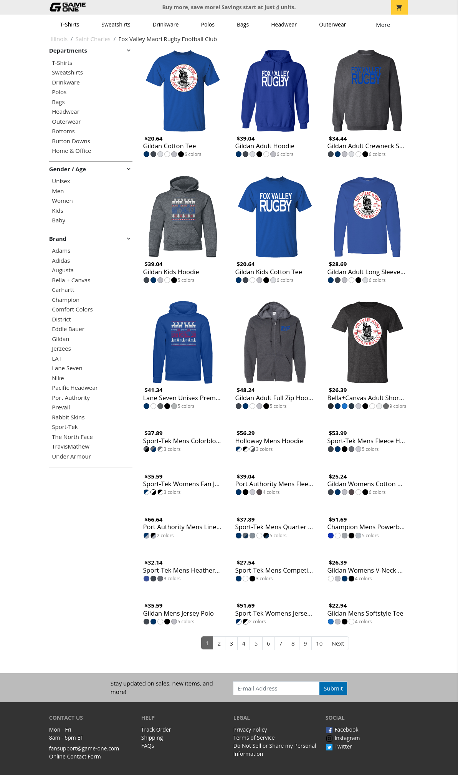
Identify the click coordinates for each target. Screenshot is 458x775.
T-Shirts (69, 24)
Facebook (342, 729)
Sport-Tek (65, 427)
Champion (65, 299)
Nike (58, 378)
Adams (61, 250)
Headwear (284, 24)
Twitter (339, 746)
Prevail (61, 407)
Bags (243, 24)
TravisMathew (70, 446)
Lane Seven (67, 368)
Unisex (61, 181)
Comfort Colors (72, 309)
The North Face (72, 437)
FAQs (147, 745)
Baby (58, 220)
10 (319, 643)
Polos (207, 24)
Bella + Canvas (71, 280)
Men (58, 191)
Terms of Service (254, 737)
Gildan (60, 339)
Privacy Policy (250, 729)
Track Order (156, 729)
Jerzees (61, 348)
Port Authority (70, 397)
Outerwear (332, 24)
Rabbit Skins (68, 417)
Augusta (63, 270)
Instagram (343, 738)
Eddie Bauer (68, 329)
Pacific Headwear (75, 387)
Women (62, 200)
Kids (57, 210)
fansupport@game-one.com (84, 748)
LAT (57, 358)
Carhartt (63, 289)
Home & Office (71, 150)
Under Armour (71, 456)
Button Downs (71, 141)
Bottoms (63, 131)
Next (338, 643)
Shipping (152, 737)
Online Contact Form (75, 756)
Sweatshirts (115, 24)
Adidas (61, 260)
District (61, 319)
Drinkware (166, 24)
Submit (333, 688)
